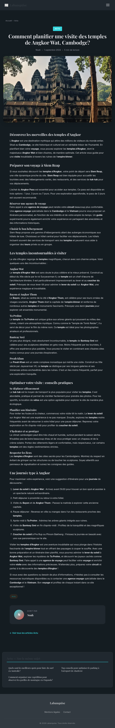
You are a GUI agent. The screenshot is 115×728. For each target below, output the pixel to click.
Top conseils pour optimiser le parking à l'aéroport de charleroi (80, 669)
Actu (16, 21)
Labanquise (15, 5)
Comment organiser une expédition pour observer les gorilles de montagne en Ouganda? (30, 678)
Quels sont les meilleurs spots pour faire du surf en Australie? (30, 669)
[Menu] (108, 5)
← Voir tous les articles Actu (24, 633)
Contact (66, 712)
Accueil (9, 21)
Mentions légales (52, 712)
